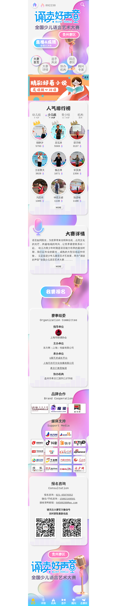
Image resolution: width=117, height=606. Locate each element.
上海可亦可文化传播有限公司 (58, 362)
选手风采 (54, 60)
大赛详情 (45, 68)
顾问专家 (81, 68)
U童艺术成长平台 (58, 357)
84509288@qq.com (66, 502)
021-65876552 (64, 494)
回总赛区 (72, 60)
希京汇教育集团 (58, 368)
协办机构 (63, 68)
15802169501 (67, 498)
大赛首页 (36, 60)
